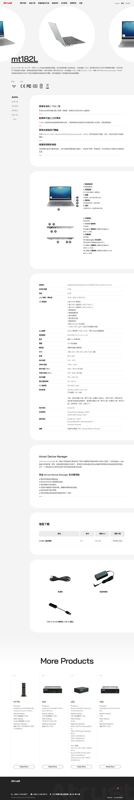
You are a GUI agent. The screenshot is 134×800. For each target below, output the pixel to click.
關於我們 (23, 3)
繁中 (122, 3)
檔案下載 (15, 115)
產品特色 (15, 97)
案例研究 (73, 3)
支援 (80, 3)
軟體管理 (15, 111)
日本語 (128, 3)
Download (117, 541)
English (117, 3)
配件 (14, 119)
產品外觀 (15, 102)
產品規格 (15, 106)
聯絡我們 (55, 3)
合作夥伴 (64, 3)
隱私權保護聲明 (118, 797)
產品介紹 (32, 3)
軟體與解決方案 (43, 3)
